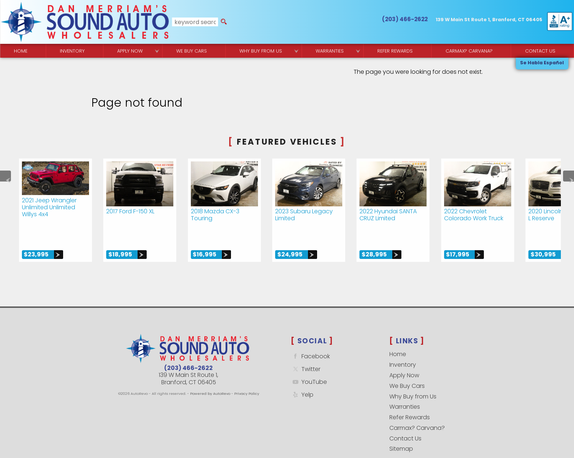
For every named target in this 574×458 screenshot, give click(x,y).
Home (397, 332)
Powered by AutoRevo (210, 371)
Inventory (72, 51)
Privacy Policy (246, 371)
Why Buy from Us (412, 374)
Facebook (310, 334)
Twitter (305, 346)
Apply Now (404, 353)
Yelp (302, 372)
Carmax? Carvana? (417, 405)
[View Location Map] (489, 20)
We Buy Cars (191, 51)
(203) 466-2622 (188, 345)
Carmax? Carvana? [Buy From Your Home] (469, 51)
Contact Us (405, 416)
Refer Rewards (409, 395)
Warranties (330, 51)
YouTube (309, 359)
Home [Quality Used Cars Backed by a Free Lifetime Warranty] (20, 51)
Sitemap (401, 426)
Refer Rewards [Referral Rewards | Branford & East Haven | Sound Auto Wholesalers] (395, 51)
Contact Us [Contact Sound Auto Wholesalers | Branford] (540, 51)
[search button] (224, 22)
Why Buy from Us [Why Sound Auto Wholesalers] (260, 51)
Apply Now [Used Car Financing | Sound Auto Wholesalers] (130, 51)
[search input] (195, 22)
